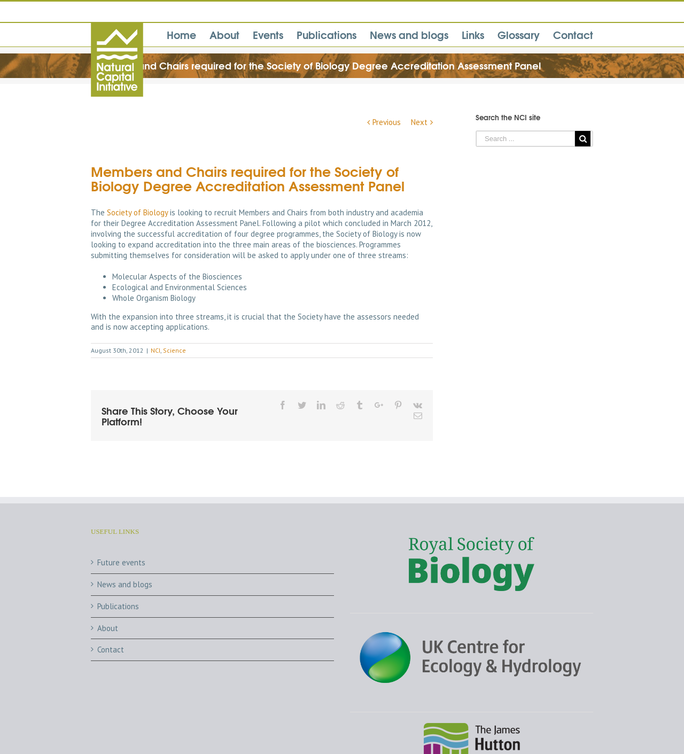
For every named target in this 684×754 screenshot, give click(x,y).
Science (174, 350)
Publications (118, 606)
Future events (121, 562)
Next (419, 122)
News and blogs (124, 584)
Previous (386, 122)
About (107, 628)
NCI (155, 350)
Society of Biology (138, 212)
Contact (110, 649)
